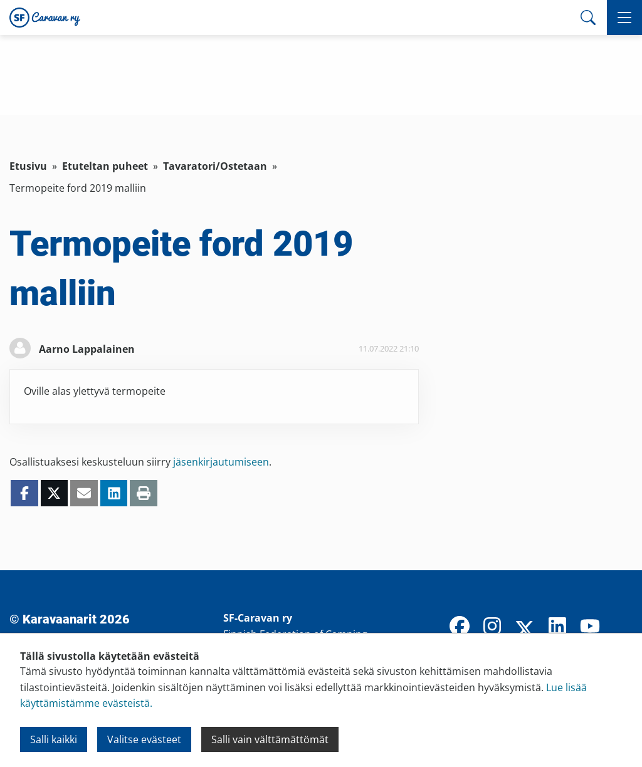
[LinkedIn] (557, 627)
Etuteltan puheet (105, 166)
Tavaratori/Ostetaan (215, 166)
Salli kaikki (53, 739)
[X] (525, 630)
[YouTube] (590, 627)
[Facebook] (460, 627)
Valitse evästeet (144, 739)
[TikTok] (623, 627)
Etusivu (28, 166)
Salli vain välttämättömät (270, 739)
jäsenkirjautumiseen (221, 462)
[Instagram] (492, 627)
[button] (624, 17)
